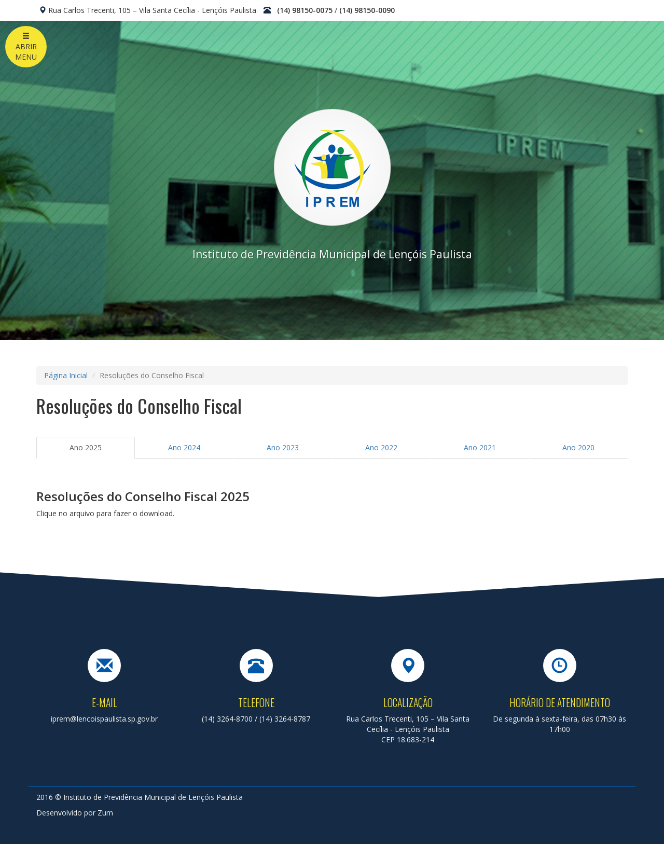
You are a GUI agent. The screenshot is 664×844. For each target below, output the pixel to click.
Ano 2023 (283, 447)
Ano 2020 (578, 447)
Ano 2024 (184, 447)
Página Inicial (66, 375)
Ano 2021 (480, 447)
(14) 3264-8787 (284, 719)
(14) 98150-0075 (305, 10)
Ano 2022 (381, 447)
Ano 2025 (86, 447)
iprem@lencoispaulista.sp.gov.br (104, 719)
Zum (105, 813)
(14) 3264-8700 (227, 719)
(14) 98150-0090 (367, 10)
